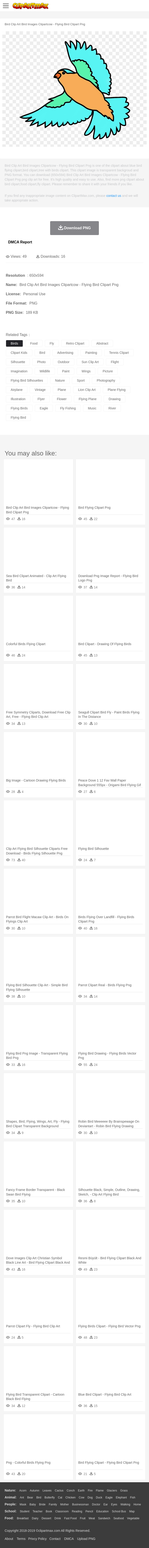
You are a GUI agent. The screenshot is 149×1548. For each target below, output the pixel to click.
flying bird (18, 417)
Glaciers (112, 1490)
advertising (65, 353)
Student (24, 1511)
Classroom (61, 1511)
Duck (99, 1497)
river (112, 408)
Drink (58, 1518)
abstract (102, 343)
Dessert (46, 1518)
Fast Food (70, 1518)
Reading (77, 1511)
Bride (42, 1504)
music (92, 408)
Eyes (114, 1504)
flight (115, 362)
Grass (124, 1490)
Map (132, 1511)
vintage (40, 390)
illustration (18, 399)
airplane (17, 390)
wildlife (44, 371)
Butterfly (50, 1497)
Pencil (89, 1511)
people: (10, 1504)
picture (108, 371)
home (137, 1504)
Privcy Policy (37, 1539)
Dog (90, 1497)
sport (80, 380)
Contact (55, 1539)
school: (10, 1511)
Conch (71, 1490)
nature (60, 380)
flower (62, 399)
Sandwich (104, 1518)
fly (52, 343)
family (53, 1504)
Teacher (38, 1511)
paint (66, 371)
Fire (90, 1490)
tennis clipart (119, 353)
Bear (30, 1497)
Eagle (109, 1497)
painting (91, 353)
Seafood (118, 1518)
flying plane (88, 399)
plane (62, 390)
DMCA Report (20, 242)
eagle (44, 408)
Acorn (22, 1490)
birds (14, 343)
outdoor (64, 362)
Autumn (34, 1490)
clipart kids (19, 353)
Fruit (82, 1518)
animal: (10, 1497)
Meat (92, 1518)
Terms (21, 1539)
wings (86, 371)
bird (42, 353)
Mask (22, 1504)
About (9, 1539)
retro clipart (75, 343)
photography (106, 380)
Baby (32, 1504)
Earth (81, 1490)
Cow (81, 1497)
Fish (132, 1497)
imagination (19, 371)
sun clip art (90, 362)
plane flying (117, 390)
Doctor (96, 1504)
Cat (60, 1497)
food (34, 343)
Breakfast (23, 1518)
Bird (38, 1497)
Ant (22, 1497)
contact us (113, 196)
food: (9, 1518)
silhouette (18, 362)
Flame (100, 1490)
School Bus (119, 1511)
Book (49, 1511)
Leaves (47, 1490)
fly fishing (68, 408)
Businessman (80, 1504)
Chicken (70, 1497)
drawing (114, 399)
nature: (10, 1490)
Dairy (35, 1518)
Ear (106, 1504)
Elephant (121, 1497)
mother (64, 1504)
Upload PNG (86, 1539)
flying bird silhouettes (27, 380)
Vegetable (133, 1518)
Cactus (59, 1490)
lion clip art (86, 390)
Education (102, 1511)
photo (41, 362)
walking (125, 1504)
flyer (41, 399)
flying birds (19, 408)
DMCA (69, 1539)
